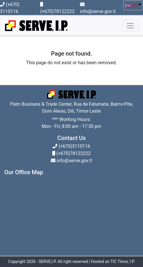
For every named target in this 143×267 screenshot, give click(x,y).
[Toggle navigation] (130, 25)
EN (131, 5)
